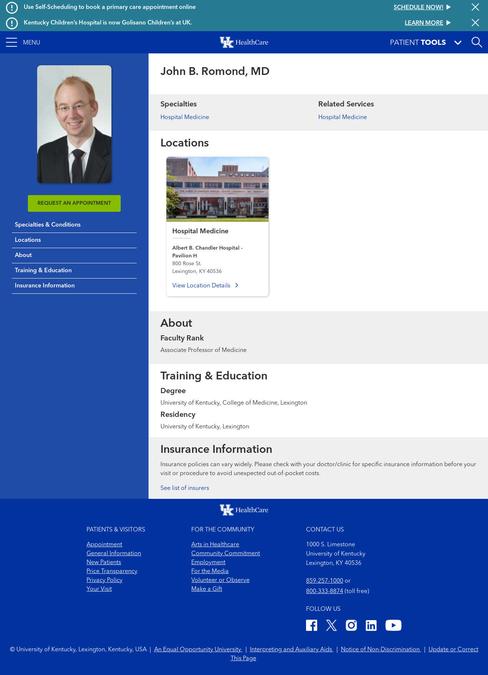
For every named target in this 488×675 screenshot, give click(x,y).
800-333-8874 (324, 592)
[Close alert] (475, 8)
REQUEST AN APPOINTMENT (74, 203)
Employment (208, 563)
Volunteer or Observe (220, 580)
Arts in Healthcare (215, 545)
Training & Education (43, 271)
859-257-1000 (324, 581)
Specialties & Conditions (48, 225)
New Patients (104, 563)
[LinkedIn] (371, 626)
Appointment (104, 545)
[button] (23, 42)
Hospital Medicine (184, 118)
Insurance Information (45, 286)
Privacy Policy (105, 580)
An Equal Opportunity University (198, 650)
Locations (28, 240)
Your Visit (99, 589)
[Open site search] (477, 42)
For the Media (210, 571)
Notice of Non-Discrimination (381, 650)
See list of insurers (184, 488)
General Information (114, 554)
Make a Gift (206, 589)
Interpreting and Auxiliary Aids (292, 650)
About (23, 256)
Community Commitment (225, 554)
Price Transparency (112, 571)
